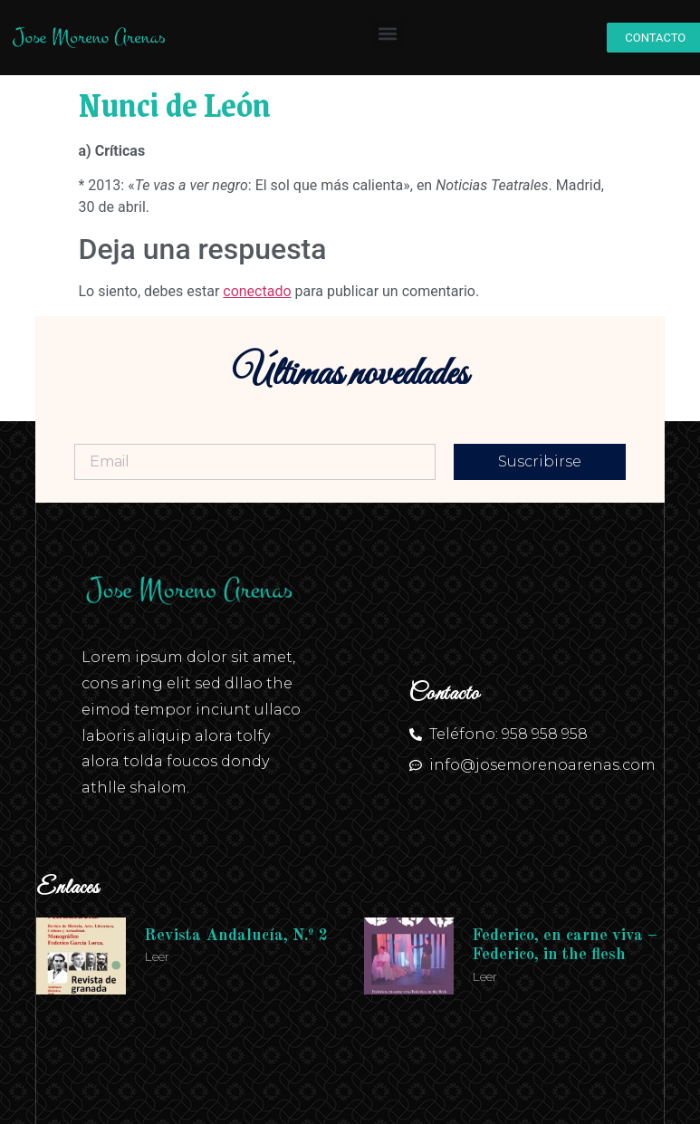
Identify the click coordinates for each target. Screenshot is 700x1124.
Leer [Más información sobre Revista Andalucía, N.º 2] (156, 956)
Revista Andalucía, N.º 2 (236, 935)
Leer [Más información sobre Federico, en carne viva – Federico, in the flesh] (484, 976)
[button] (388, 33)
